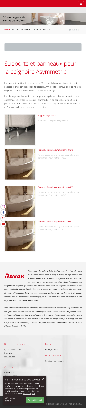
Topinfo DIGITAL (75, 404)
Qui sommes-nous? (12, 349)
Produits (15, 30)
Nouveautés (9, 356)
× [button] (43, 379)
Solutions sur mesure (54, 361)
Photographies (51, 349)
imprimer (76, 30)
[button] (13, 399)
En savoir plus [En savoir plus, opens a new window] (29, 393)
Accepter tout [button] (35, 400)
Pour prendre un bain (30, 30)
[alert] (24, 390)
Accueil (7, 30)
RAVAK (11, 3)
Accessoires (45, 30)
